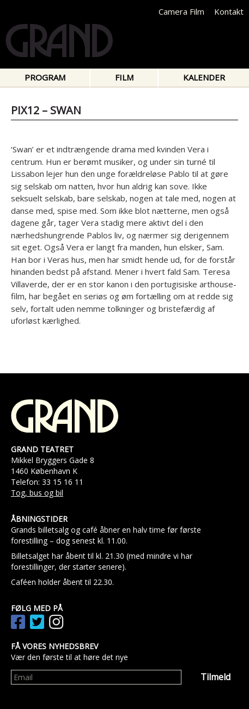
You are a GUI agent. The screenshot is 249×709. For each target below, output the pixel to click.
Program (45, 77)
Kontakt (229, 11)
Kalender (204, 77)
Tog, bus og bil (37, 493)
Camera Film (181, 11)
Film (124, 77)
